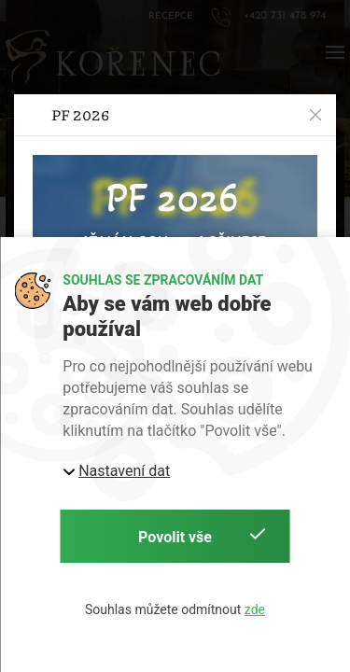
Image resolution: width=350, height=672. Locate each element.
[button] (315, 115)
